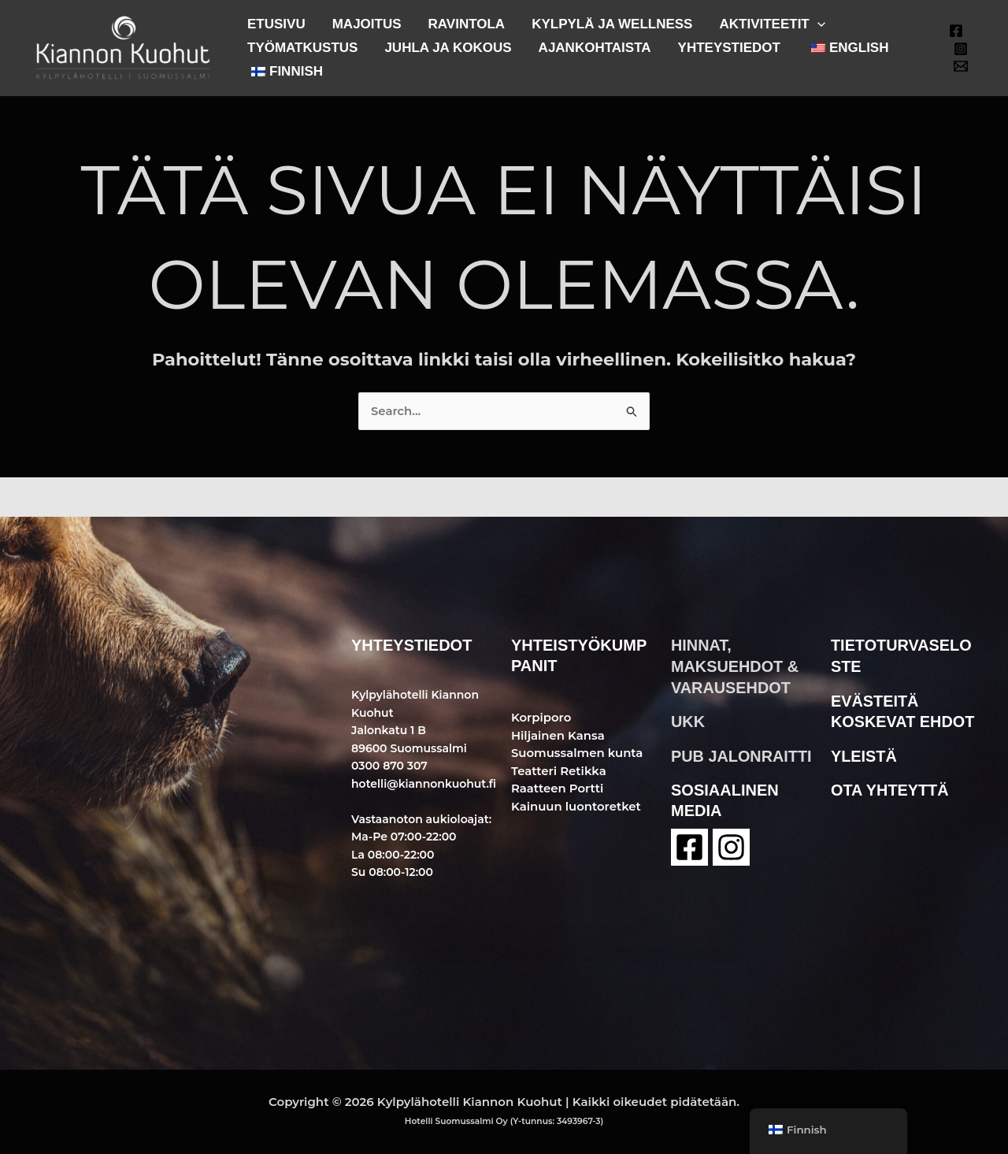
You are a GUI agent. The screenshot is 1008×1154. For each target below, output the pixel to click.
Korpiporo (541, 717)
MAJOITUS (367, 24)
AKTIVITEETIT (772, 24)
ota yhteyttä (890, 787)
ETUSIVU (276, 24)
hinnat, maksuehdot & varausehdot (735, 665)
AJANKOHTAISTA (595, 47)
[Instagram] (961, 49)
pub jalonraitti (742, 754)
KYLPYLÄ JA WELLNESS (612, 24)
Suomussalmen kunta (577, 752)
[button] (817, 24)
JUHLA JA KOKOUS (447, 47)
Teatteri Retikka (559, 770)
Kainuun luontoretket (576, 806)
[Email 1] (961, 66)
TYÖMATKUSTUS (302, 47)
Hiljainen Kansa (558, 735)
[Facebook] (956, 31)
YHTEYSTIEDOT (729, 47)
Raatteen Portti (557, 788)
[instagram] (731, 844)
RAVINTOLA (467, 24)
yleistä (864, 754)
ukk (688, 720)
